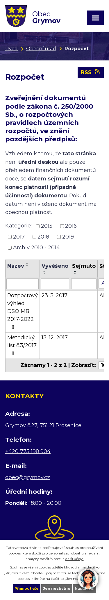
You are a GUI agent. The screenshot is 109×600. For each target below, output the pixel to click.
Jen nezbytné (56, 588)
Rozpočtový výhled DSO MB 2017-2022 (22, 311)
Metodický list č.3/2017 (22, 345)
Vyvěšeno (55, 266)
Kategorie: (18, 225)
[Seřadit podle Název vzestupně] (27, 263)
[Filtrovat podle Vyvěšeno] (55, 283)
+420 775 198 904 (28, 451)
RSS (91, 72)
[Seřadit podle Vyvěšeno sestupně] (45, 273)
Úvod (11, 48)
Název (15, 266)
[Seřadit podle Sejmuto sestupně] (75, 273)
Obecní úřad (41, 48)
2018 (43, 237)
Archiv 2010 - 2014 (36, 247)
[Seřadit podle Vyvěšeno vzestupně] (45, 271)
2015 (46, 226)
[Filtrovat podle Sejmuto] (84, 283)
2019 (68, 237)
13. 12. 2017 (55, 337)
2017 (19, 237)
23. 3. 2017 (54, 295)
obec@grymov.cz (27, 477)
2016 (71, 226)
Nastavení (84, 588)
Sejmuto (84, 266)
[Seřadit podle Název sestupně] (27, 266)
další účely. (74, 558)
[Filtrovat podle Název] (22, 283)
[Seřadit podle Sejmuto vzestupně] (75, 271)
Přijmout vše (27, 588)
